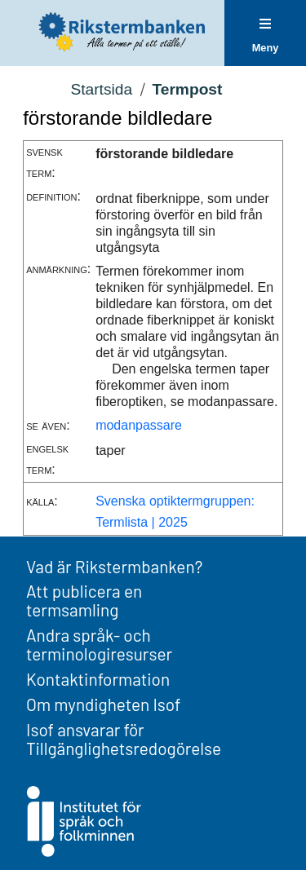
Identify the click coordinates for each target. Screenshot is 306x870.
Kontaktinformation (98, 679)
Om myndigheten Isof (103, 704)
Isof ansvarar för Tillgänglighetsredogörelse (123, 738)
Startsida (101, 89)
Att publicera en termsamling (84, 600)
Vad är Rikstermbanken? (114, 566)
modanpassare (138, 425)
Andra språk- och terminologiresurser (99, 644)
